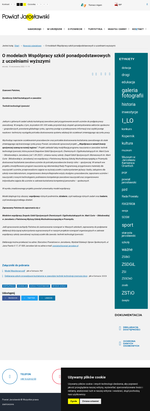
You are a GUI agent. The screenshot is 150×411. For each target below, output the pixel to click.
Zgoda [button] (73, 401)
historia (128, 104)
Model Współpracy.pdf (15, 271)
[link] (118, 4)
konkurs (127, 129)
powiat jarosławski (129, 181)
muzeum (127, 150)
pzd (124, 189)
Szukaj (147, 4)
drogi (125, 75)
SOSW (125, 217)
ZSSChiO (127, 278)
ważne (127, 249)
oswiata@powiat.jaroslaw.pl (65, 246)
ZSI (124, 272)
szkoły (125, 242)
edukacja (22, 286)
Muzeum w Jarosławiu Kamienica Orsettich (128, 161)
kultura (127, 143)
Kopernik (128, 136)
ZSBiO (126, 257)
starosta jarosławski (128, 234)
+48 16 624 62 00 (28, 379)
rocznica (128, 203)
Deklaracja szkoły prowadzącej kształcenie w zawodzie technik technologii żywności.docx (46, 276)
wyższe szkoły (59, 286)
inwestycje (130, 112)
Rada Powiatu (130, 196)
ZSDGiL (128, 264)
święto (125, 300)
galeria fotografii (132, 93)
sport (127, 225)
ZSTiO (128, 293)
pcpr (124, 172)
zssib (125, 285)
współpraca (9, 286)
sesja (125, 210)
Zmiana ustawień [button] (90, 401)
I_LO (127, 120)
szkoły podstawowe (39, 286)
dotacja (126, 68)
